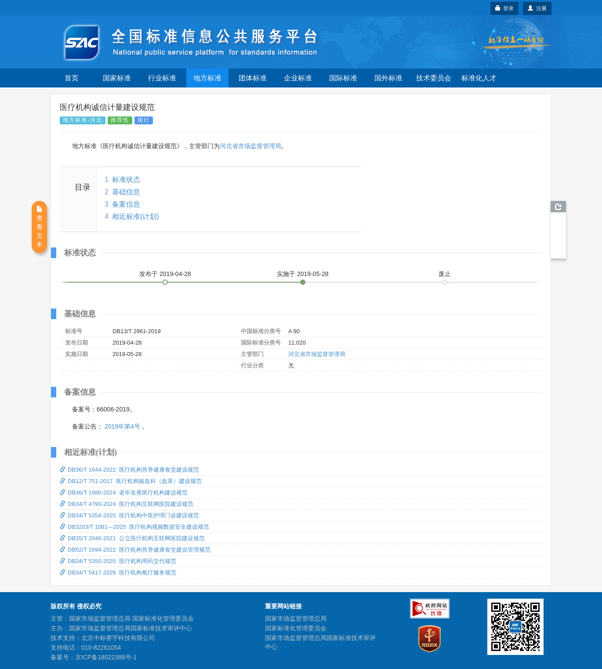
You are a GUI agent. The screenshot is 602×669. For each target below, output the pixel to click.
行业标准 (162, 78)
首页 (72, 78)
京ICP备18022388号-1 (106, 657)
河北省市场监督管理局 (250, 145)
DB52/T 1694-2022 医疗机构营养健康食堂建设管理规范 (135, 549)
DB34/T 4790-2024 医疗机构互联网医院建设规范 (126, 504)
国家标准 (117, 78)
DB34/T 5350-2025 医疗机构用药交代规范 (118, 561)
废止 (445, 273)
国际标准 (343, 78)
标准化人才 (479, 78)
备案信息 (126, 204)
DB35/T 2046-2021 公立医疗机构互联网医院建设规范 (132, 538)
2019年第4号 (122, 426)
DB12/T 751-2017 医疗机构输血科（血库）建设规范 (131, 481)
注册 (537, 8)
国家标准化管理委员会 (295, 628)
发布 (165, 273)
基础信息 (126, 192)
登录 (504, 8)
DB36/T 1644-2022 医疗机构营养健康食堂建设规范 (129, 469)
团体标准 (253, 78)
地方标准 (207, 78)
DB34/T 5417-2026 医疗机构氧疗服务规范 (118, 572)
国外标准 (388, 78)
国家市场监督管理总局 (295, 618)
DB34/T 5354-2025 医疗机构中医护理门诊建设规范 (129, 515)
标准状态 (126, 179)
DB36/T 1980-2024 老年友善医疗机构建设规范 (124, 492)
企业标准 (298, 78)
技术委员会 (433, 78)
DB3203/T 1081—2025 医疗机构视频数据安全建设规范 (134, 527)
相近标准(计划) (135, 216)
